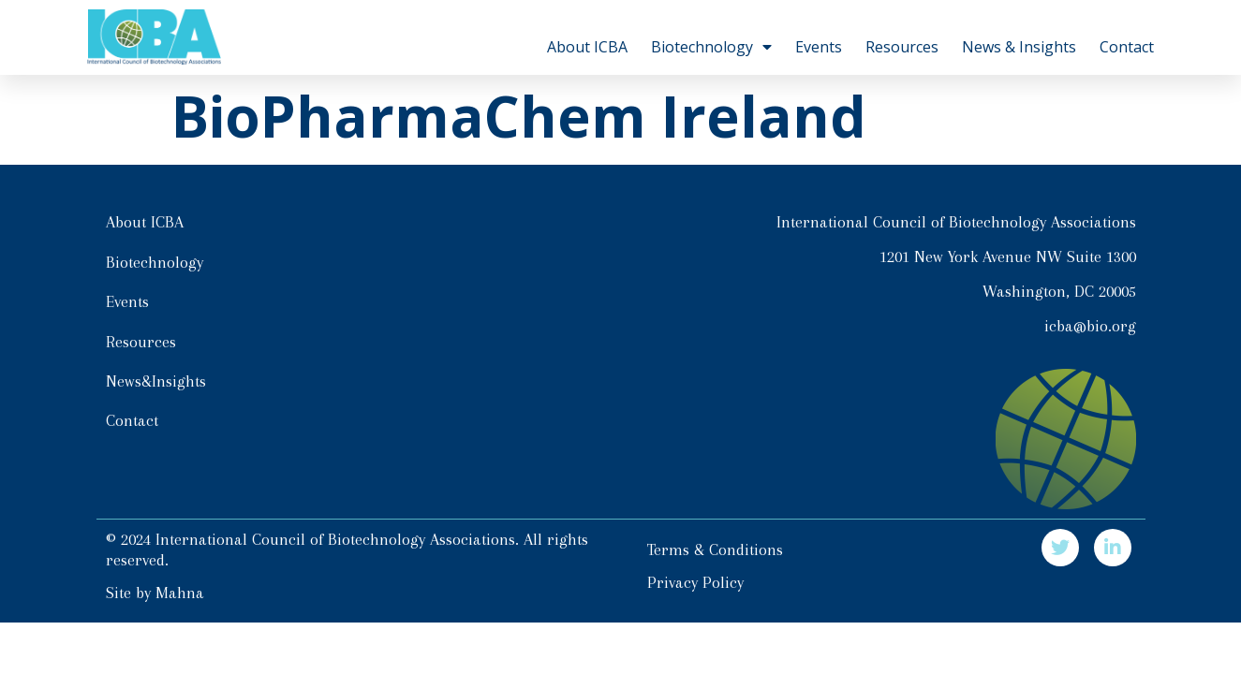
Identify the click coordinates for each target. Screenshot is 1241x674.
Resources (901, 47)
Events (818, 47)
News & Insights (1019, 47)
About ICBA (587, 47)
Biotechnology (711, 47)
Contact (1127, 47)
